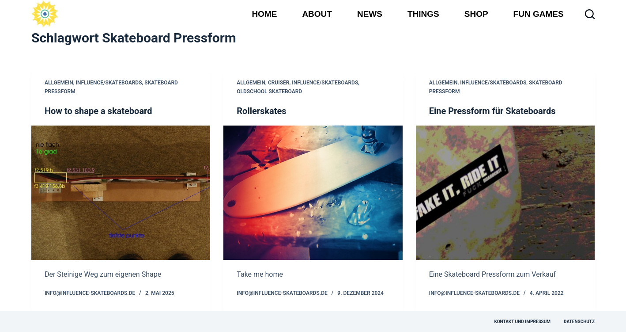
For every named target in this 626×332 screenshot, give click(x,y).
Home (264, 14)
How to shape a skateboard (98, 111)
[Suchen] (590, 14)
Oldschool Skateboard (269, 91)
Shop (476, 14)
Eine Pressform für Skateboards (492, 111)
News (369, 14)
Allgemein (59, 83)
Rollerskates (261, 111)
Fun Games (538, 14)
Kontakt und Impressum (522, 321)
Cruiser (279, 83)
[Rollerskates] (312, 193)
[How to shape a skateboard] (120, 193)
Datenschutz (579, 321)
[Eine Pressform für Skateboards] (505, 193)
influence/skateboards (108, 83)
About (317, 14)
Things (423, 14)
